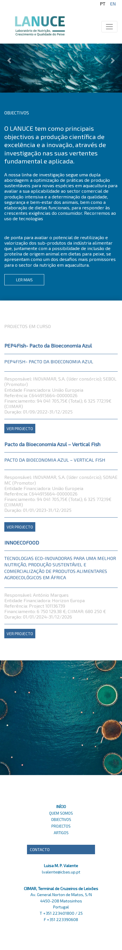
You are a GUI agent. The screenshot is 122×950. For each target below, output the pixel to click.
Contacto (40, 849)
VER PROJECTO (20, 428)
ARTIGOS (61, 832)
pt (102, 3)
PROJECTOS (61, 826)
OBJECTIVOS (61, 819)
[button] (9, 46)
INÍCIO (61, 806)
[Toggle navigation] (109, 26)
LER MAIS (24, 279)
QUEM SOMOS (61, 813)
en (113, 3)
